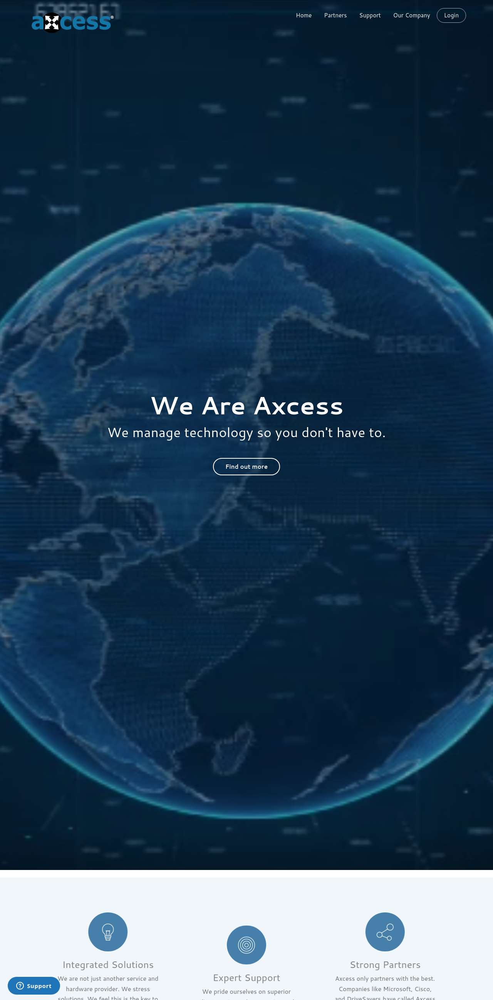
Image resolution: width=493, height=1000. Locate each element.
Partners (335, 15)
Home (304, 15)
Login (451, 15)
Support (370, 15)
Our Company (411, 15)
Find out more (246, 467)
